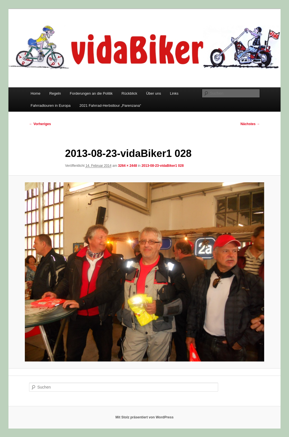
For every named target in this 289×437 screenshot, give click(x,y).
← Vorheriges (40, 124)
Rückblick (129, 93)
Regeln (55, 93)
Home (35, 93)
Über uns (153, 93)
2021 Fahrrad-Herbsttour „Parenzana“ (110, 105)
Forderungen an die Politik (91, 93)
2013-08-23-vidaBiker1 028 (162, 166)
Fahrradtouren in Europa (50, 105)
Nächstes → (250, 124)
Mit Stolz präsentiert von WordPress (144, 417)
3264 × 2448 (127, 166)
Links (174, 93)
